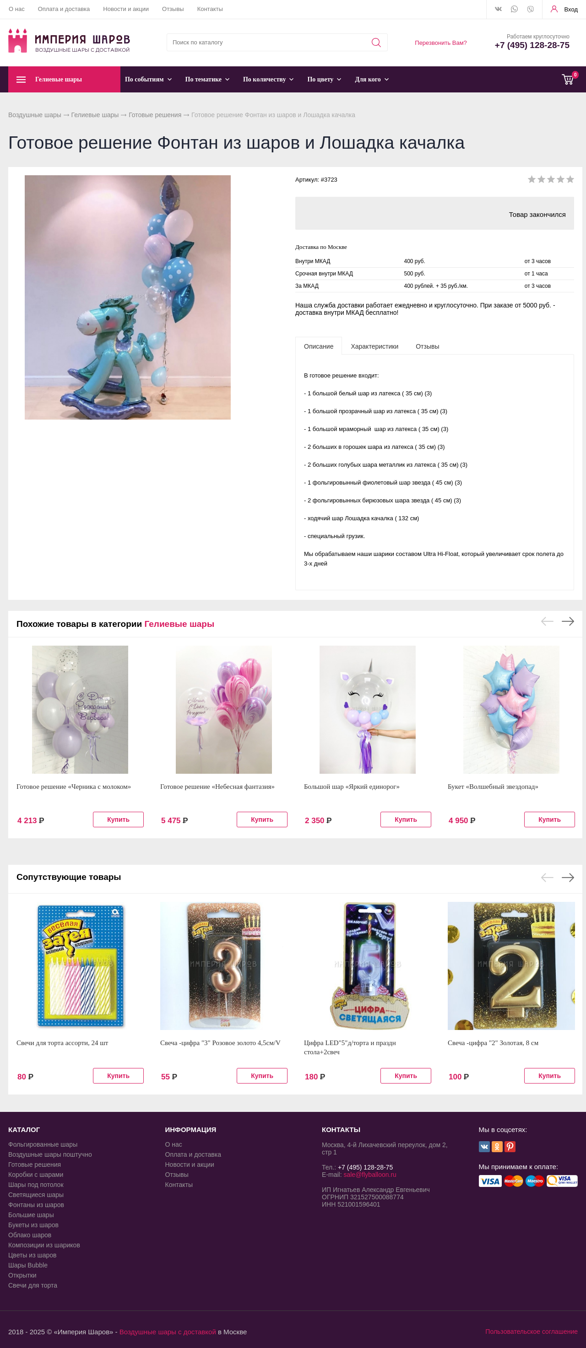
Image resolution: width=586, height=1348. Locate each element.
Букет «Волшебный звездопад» (493, 786)
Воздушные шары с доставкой (167, 1332)
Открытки (22, 1275)
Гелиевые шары (95, 115)
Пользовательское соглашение (531, 1331)
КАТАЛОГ (24, 1129)
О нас (17, 8)
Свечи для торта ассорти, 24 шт (62, 1042)
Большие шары (31, 1215)
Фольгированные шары (42, 1144)
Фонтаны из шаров (36, 1204)
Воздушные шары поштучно (50, 1154)
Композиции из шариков (44, 1245)
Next (568, 621)
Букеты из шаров (33, 1225)
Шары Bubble (28, 1265)
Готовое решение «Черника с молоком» (73, 786)
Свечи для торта (32, 1285)
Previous (547, 621)
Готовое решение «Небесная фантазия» (217, 786)
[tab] (318, 346)
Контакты (210, 8)
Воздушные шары (34, 115)
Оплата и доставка (64, 8)
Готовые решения (155, 115)
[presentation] (319, 346)
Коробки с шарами (35, 1174)
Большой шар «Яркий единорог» (352, 786)
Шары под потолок (36, 1184)
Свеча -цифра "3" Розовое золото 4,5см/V (220, 1042)
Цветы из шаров (32, 1255)
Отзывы (173, 8)
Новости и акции (126, 8)
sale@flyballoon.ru (369, 1174)
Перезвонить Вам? (441, 42)
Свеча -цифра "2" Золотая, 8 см (493, 1042)
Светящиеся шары (36, 1194)
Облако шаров (29, 1235)
